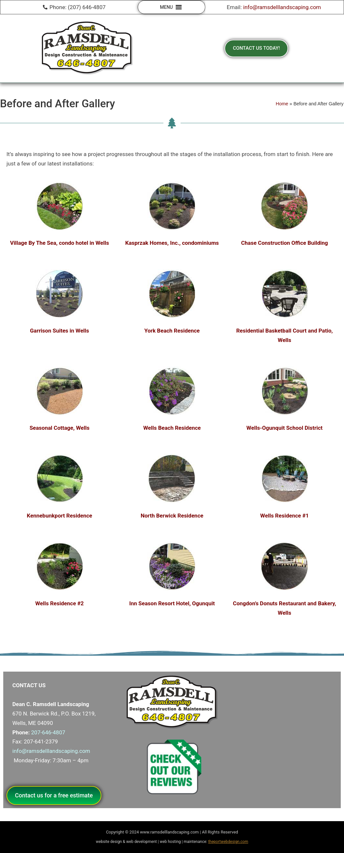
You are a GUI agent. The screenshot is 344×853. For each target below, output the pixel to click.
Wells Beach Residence (172, 428)
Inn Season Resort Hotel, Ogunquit (172, 603)
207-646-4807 (48, 732)
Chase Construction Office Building (284, 243)
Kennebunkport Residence (59, 515)
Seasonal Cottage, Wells (60, 428)
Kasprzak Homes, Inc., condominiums (172, 243)
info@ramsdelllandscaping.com (282, 7)
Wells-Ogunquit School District (285, 428)
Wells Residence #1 (284, 515)
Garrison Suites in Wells (59, 330)
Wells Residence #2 (59, 603)
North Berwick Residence (172, 515)
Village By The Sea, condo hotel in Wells (59, 243)
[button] (166, 7)
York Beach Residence (171, 330)
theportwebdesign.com (228, 841)
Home (282, 103)
